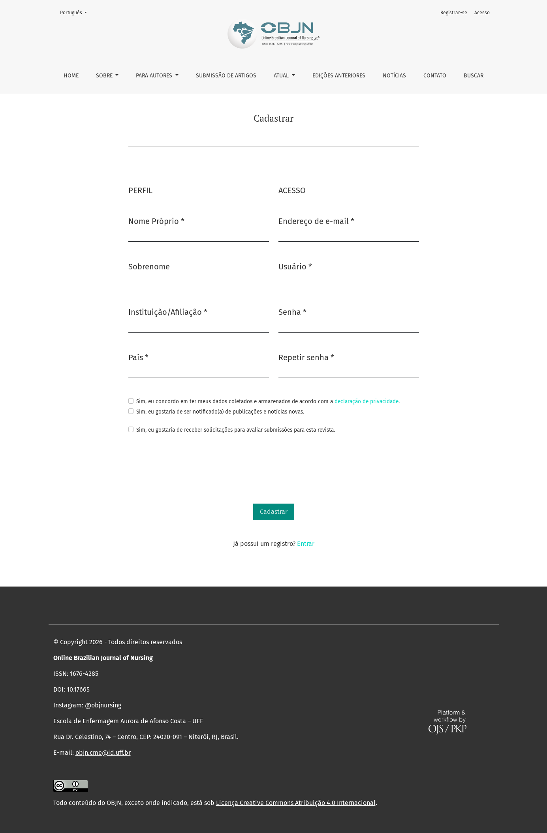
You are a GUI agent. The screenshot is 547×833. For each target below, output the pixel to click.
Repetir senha (306, 357)
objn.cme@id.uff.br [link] (103, 752)
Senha (292, 311)
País (138, 357)
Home (71, 75)
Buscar (473, 75)
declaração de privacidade (367, 401)
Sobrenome (149, 266)
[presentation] (188, 469)
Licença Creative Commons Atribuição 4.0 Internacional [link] (296, 803)
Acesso (482, 12)
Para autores (155, 75)
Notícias (394, 75)
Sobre (105, 75)
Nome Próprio (156, 220)
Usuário (295, 266)
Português (76, 12)
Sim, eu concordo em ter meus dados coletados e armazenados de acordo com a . (268, 401)
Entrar (305, 543)
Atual (282, 75)
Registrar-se (453, 12)
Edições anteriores (338, 75)
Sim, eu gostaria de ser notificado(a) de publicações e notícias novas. (220, 411)
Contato (434, 75)
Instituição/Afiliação (167, 311)
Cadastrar (274, 511)
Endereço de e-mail (316, 220)
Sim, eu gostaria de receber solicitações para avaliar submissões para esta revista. (235, 430)
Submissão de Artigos (226, 75)
